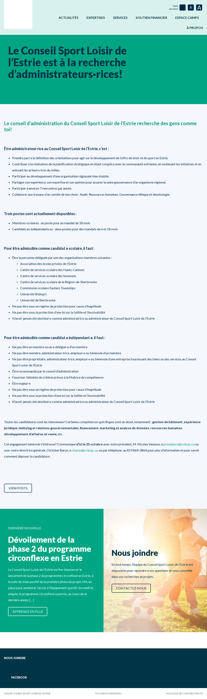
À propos (195, 28)
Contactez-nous (131, 588)
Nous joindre (15, 658)
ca (193, 444)
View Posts (17, 488)
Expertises (96, 17)
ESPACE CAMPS (187, 17)
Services (120, 17)
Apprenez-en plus (28, 611)
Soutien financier (151, 17)
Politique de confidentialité (184, 693)
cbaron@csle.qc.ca (85, 450)
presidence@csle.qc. (177, 444)
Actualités (68, 17)
